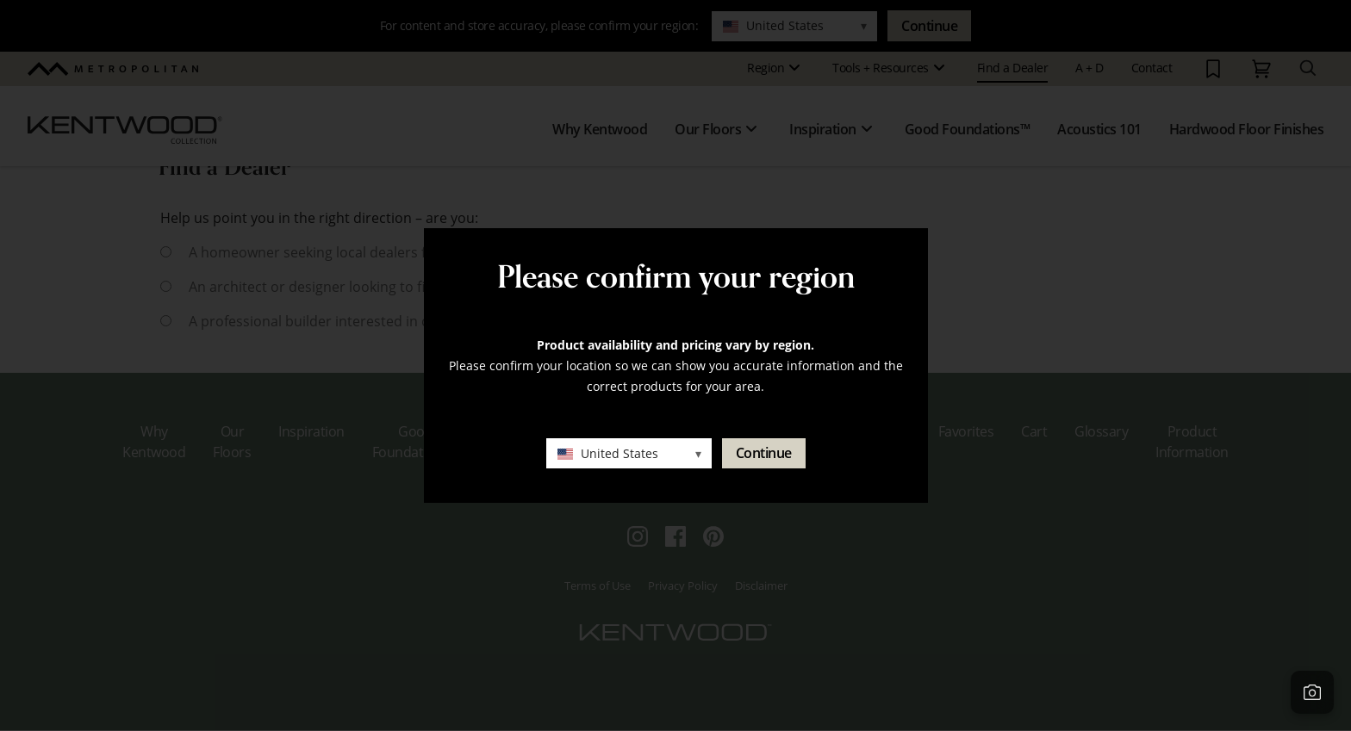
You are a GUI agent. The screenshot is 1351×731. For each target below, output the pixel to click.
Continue (764, 452)
